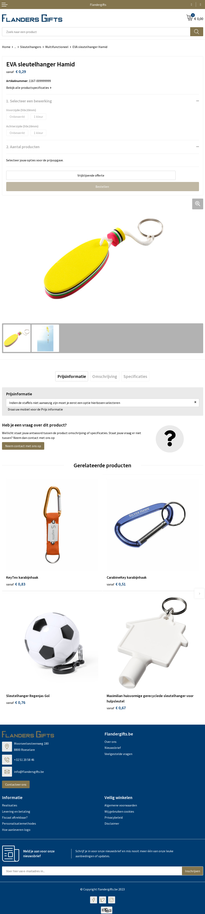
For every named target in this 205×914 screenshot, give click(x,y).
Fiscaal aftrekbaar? (15, 818)
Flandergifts (98, 5)
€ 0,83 (15, 583)
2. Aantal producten (23, 146)
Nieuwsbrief (113, 748)
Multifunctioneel (56, 47)
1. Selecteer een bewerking (29, 100)
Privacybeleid (114, 818)
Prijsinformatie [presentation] (71, 376)
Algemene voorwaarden (121, 806)
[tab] (71, 376)
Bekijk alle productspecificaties (28, 88)
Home (6, 47)
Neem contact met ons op (23, 446)
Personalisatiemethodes (19, 824)
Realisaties (9, 806)
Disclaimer (112, 824)
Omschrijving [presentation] (104, 376)
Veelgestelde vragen (118, 754)
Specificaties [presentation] (135, 376)
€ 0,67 (116, 708)
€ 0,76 (15, 702)
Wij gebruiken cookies (119, 812)
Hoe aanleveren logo (16, 830)
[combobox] (96, 31)
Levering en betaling (16, 812)
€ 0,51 (116, 583)
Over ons (111, 742)
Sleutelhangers (30, 47)
